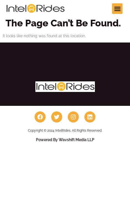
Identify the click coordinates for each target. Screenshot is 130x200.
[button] (117, 8)
